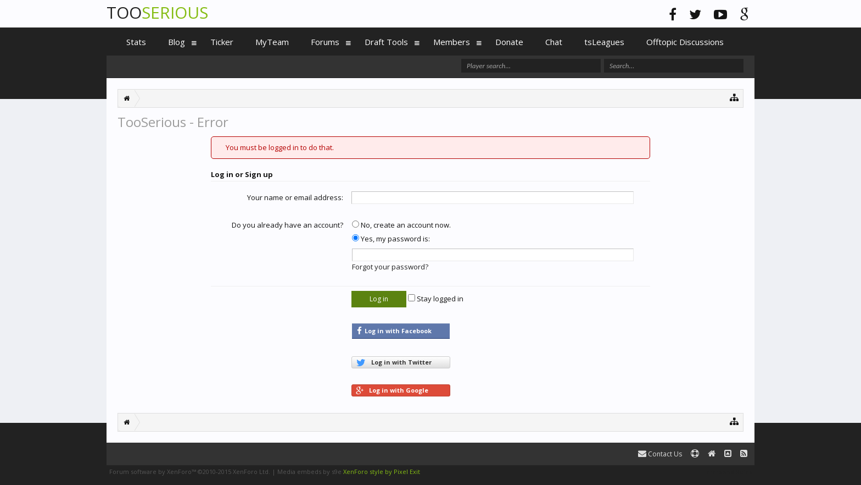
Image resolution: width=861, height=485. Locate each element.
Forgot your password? (390, 267)
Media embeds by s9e (309, 471)
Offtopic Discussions (685, 41)
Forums (325, 41)
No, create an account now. (401, 225)
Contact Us (660, 454)
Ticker (221, 41)
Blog (176, 41)
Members (451, 41)
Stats (136, 41)
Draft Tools (386, 41)
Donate (509, 41)
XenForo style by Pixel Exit (381, 471)
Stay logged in (435, 299)
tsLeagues (604, 41)
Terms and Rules (727, 471)
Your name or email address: (295, 197)
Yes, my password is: (391, 239)
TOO (157, 12)
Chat (553, 41)
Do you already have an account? (287, 225)
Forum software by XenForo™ (189, 471)
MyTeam (272, 41)
